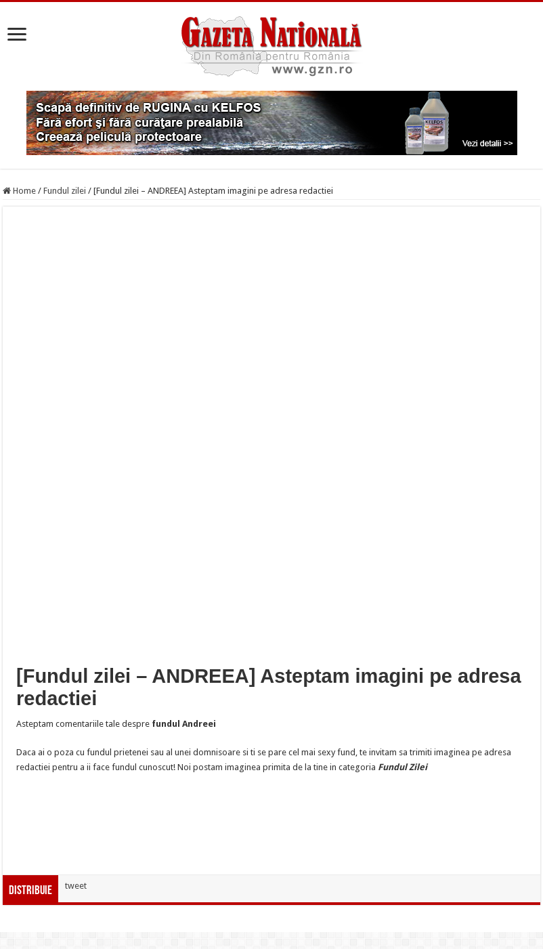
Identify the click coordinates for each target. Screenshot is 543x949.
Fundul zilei (64, 191)
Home (19, 191)
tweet (76, 886)
